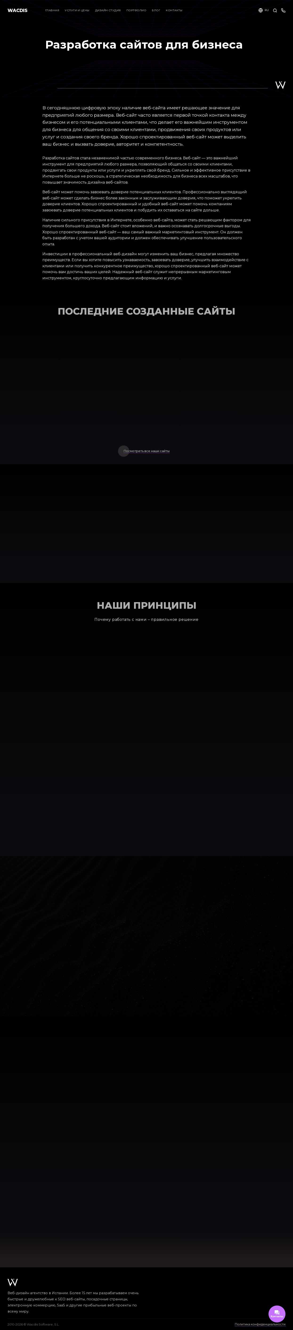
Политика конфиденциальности (260, 1324)
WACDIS (18, 10)
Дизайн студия (110, 10)
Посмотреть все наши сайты (147, 451)
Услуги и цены (77, 10)
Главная (52, 10)
